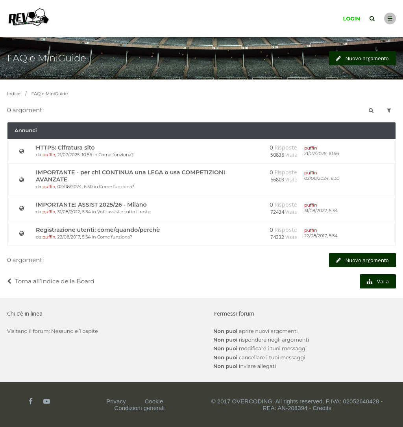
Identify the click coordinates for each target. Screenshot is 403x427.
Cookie (154, 401)
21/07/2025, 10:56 (321, 153)
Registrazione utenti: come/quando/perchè (98, 229)
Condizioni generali (139, 408)
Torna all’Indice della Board (50, 281)
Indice (13, 93)
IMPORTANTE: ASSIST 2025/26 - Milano (91, 204)
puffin (49, 154)
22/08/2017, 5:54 (321, 235)
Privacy (116, 401)
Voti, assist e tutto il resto (123, 211)
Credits (322, 408)
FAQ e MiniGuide (46, 58)
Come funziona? (115, 154)
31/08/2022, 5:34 (321, 210)
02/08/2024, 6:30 (322, 178)
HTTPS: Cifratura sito (65, 147)
